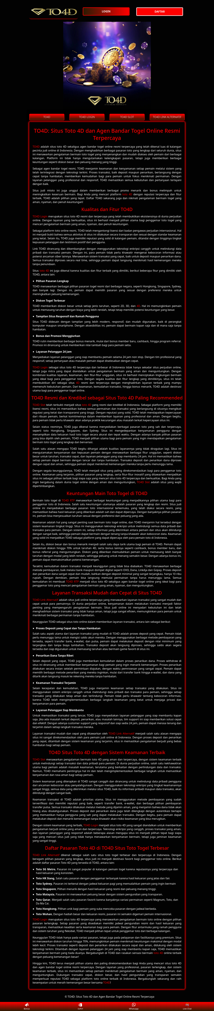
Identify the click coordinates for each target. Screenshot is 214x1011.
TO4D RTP (68, 500)
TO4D (36, 146)
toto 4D (127, 194)
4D (138, 306)
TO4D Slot (39, 405)
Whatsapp (134, 1006)
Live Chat (187, 1006)
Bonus (27, 1006)
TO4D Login (40, 216)
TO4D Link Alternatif (45, 600)
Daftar (80, 1006)
